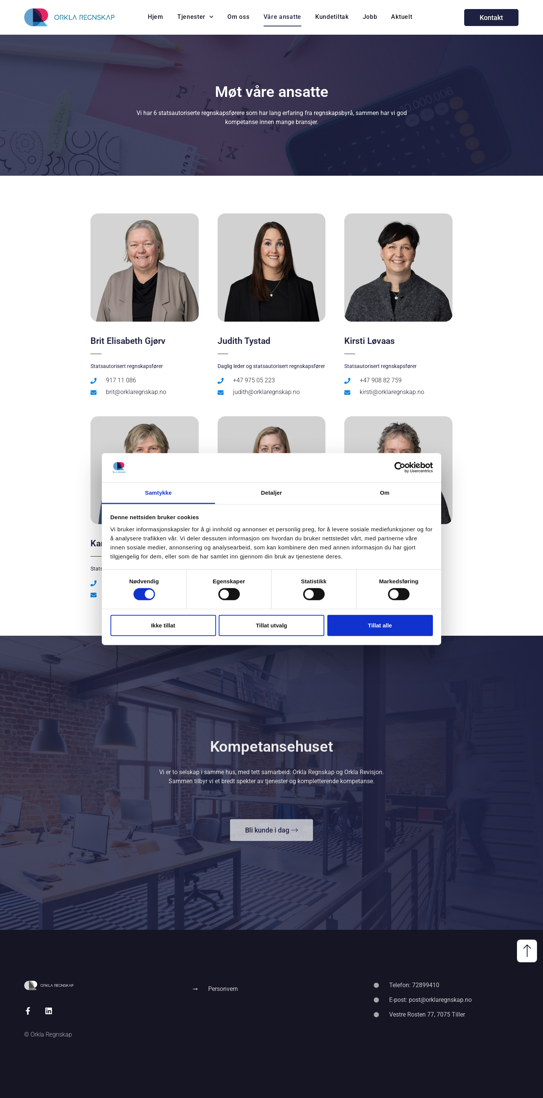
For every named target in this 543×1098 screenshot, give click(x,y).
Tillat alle (380, 625)
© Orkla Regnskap (48, 1034)
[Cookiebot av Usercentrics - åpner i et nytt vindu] (400, 467)
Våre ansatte (282, 16)
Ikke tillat (163, 625)
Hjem (155, 16)
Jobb (370, 16)
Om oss (238, 16)
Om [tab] (384, 492)
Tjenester (195, 17)
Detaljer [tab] (271, 492)
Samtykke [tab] (158, 492)
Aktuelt (401, 16)
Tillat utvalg (271, 625)
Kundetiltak (332, 16)
